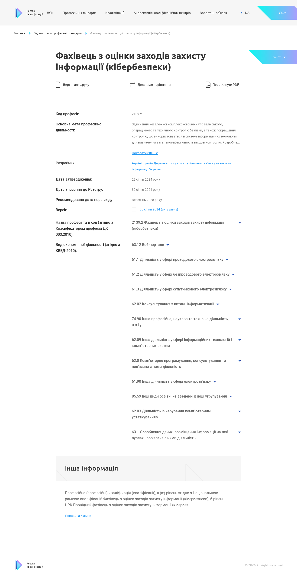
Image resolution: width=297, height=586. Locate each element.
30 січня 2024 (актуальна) (159, 209)
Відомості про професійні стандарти (58, 33)
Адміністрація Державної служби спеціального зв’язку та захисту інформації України (181, 166)
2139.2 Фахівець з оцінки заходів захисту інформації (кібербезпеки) (178, 225)
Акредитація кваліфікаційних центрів (162, 13)
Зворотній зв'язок (213, 13)
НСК (50, 13)
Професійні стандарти (79, 13)
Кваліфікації (114, 13)
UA (245, 13)
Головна (19, 33)
